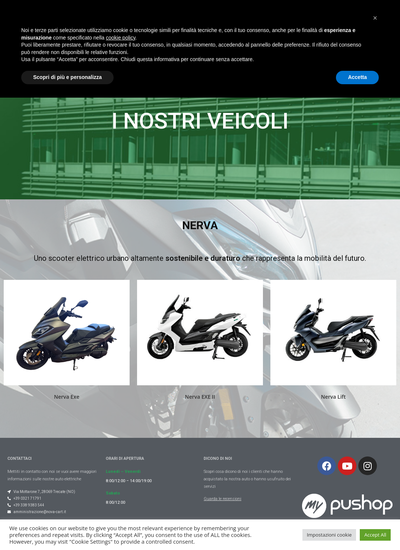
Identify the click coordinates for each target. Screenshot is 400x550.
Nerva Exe (66, 396)
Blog (152, 22)
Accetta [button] (357, 529)
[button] (375, 470)
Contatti (357, 22)
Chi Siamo (118, 22)
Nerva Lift (333, 396)
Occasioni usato (261, 22)
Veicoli (182, 22)
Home (82, 22)
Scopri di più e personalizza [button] (67, 529)
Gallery (215, 22)
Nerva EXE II (200, 396)
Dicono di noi (315, 22)
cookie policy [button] (120, 490)
